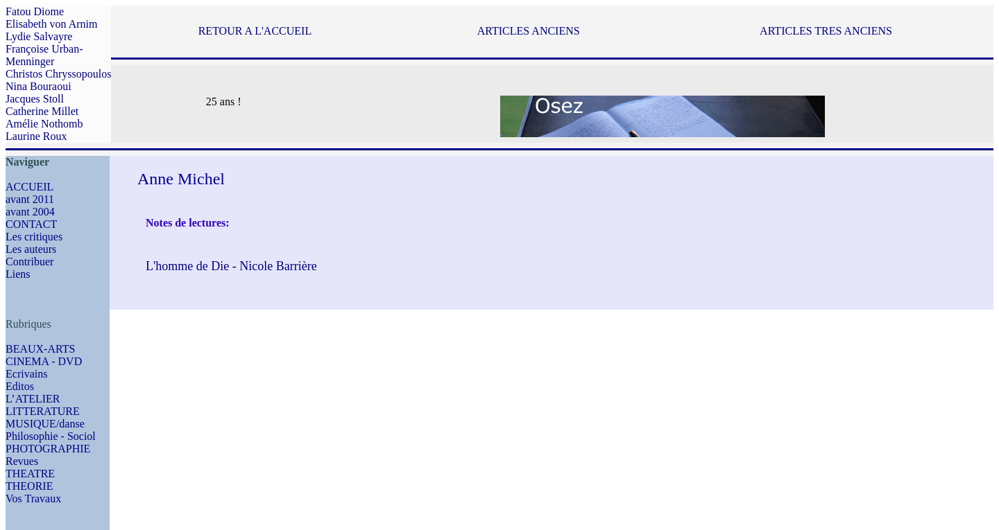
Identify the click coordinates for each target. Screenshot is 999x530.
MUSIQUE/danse (45, 424)
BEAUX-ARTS (40, 349)
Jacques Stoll (35, 99)
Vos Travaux (33, 498)
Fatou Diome (35, 11)
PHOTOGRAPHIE (48, 448)
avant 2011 (30, 199)
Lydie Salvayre (39, 36)
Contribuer (29, 261)
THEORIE (29, 486)
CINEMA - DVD (44, 361)
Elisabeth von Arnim (51, 24)
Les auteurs (31, 249)
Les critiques (34, 236)
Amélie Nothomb (44, 124)
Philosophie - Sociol (51, 436)
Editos (20, 386)
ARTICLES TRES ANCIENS (826, 31)
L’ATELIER (33, 399)
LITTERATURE (43, 411)
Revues (22, 461)
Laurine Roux (36, 136)
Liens (18, 274)
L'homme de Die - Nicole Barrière (231, 266)
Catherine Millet (42, 111)
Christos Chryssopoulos (58, 74)
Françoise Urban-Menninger (44, 55)
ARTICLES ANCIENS (528, 31)
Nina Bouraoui (38, 86)
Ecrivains (26, 374)
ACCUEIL (29, 187)
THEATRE (30, 473)
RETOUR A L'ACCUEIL (254, 31)
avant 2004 (30, 212)
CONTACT (31, 224)
